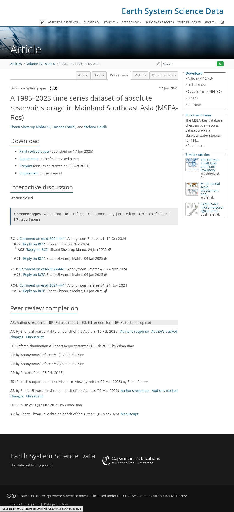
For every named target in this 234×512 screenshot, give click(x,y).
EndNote (194, 104)
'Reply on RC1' (33, 244)
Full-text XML (197, 85)
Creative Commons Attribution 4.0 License (155, 496)
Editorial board (189, 22)
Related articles (164, 75)
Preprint (26, 165)
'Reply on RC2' (37, 249)
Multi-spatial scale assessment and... (210, 188)
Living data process (159, 22)
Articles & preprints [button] (63, 22)
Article (83, 75)
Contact (16, 504)
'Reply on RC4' (33, 290)
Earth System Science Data (173, 11)
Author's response (134, 331)
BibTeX (193, 98)
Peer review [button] (130, 22)
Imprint (33, 504)
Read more (196, 145)
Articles (16, 64)
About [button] (209, 22)
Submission (92, 22)
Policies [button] (110, 22)
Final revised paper (35, 151)
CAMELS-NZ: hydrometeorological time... (212, 207)
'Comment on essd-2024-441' (42, 238)
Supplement (29, 158)
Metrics (140, 75)
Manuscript (35, 337)
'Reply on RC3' (33, 274)
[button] (158, 64)
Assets (99, 75)
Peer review (119, 75)
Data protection (56, 504)
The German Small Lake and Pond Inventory (210, 165)
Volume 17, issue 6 (40, 64)
